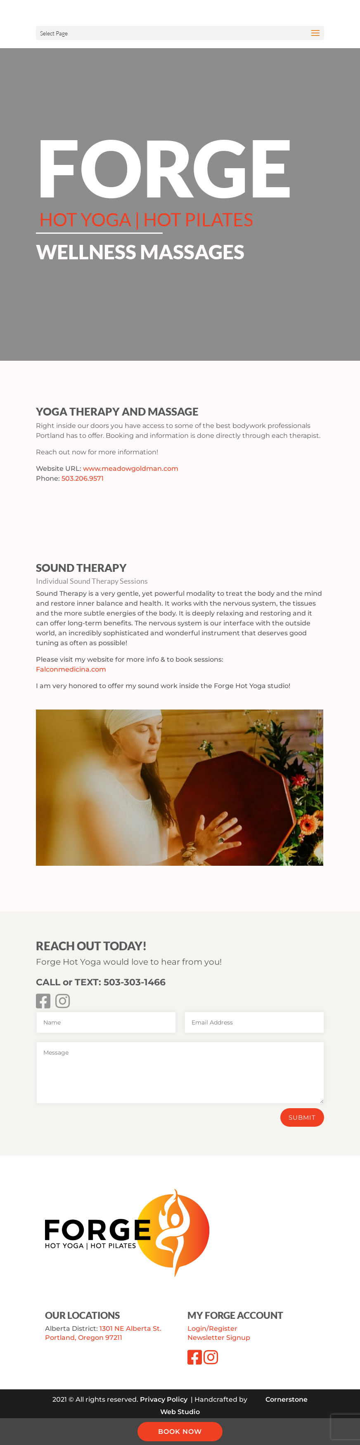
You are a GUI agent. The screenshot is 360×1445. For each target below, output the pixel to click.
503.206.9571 (83, 478)
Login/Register (212, 1328)
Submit (302, 1117)
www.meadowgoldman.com (130, 468)
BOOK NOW (180, 1432)
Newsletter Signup (218, 1338)
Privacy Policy (163, 1399)
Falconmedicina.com (71, 669)
